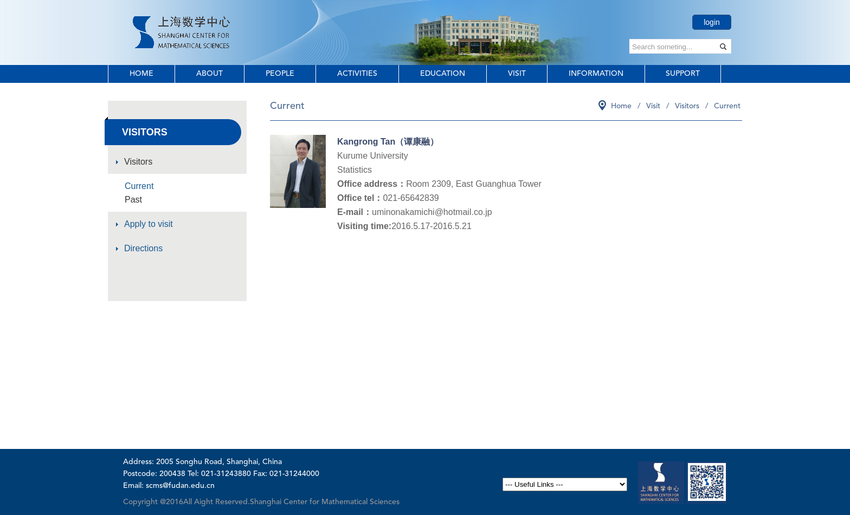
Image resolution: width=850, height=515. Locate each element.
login (712, 22)
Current (139, 186)
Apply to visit (148, 224)
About (209, 73)
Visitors (138, 161)
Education (442, 73)
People (280, 73)
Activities (357, 73)
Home (141, 73)
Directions (143, 248)
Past (133, 199)
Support (683, 73)
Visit (517, 73)
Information (596, 73)
